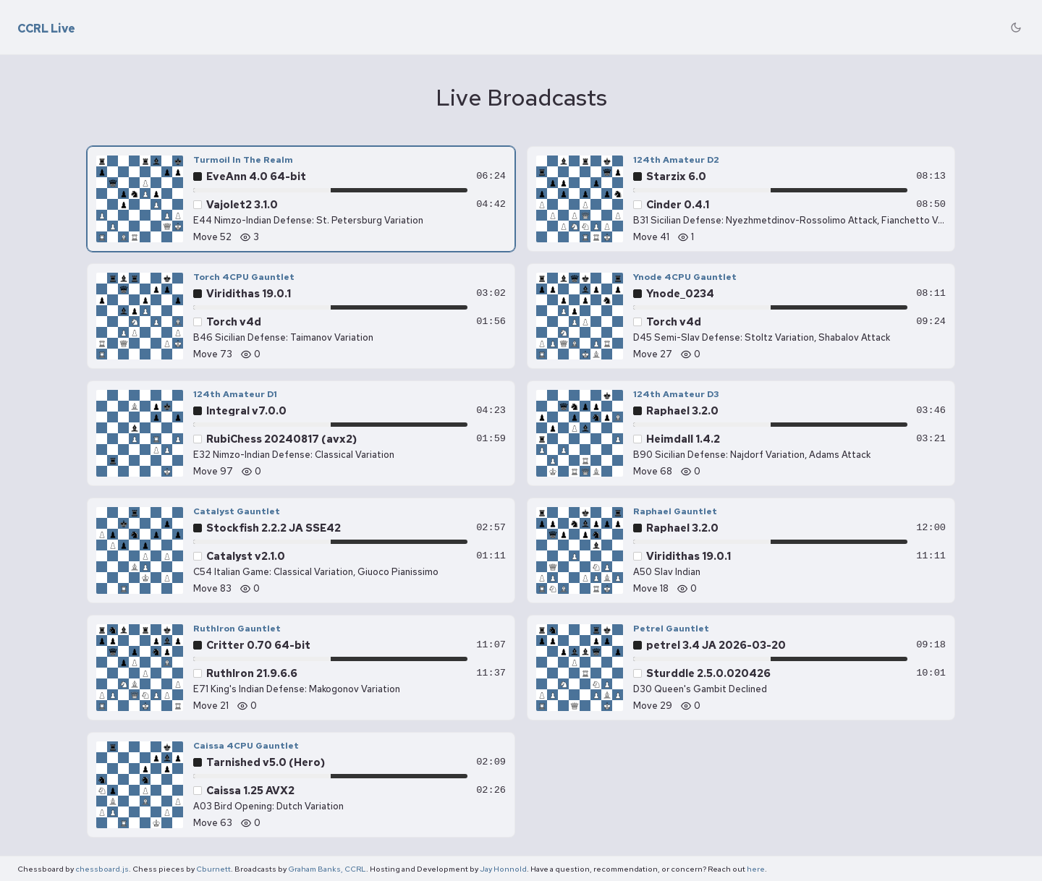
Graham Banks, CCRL (327, 869)
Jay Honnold (503, 869)
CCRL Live (46, 29)
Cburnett (213, 869)
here (756, 869)
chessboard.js (102, 869)
